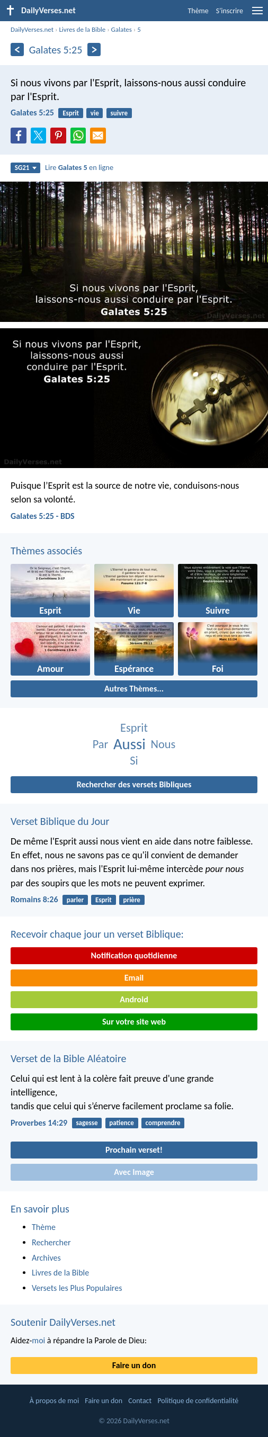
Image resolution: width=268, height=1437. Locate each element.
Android (134, 999)
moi (38, 1340)
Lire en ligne (79, 167)
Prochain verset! (134, 1150)
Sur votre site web (134, 1022)
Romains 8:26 (34, 899)
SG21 (26, 168)
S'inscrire (229, 10)
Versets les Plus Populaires (77, 1288)
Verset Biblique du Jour (60, 821)
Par (101, 744)
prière (131, 900)
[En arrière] (17, 49)
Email (134, 978)
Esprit (70, 113)
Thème (197, 10)
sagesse (86, 1123)
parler (75, 900)
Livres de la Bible (82, 29)
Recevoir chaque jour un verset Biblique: (97, 934)
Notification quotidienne (134, 955)
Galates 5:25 (32, 112)
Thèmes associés (46, 550)
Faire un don (134, 1365)
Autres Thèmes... (134, 689)
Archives (46, 1258)
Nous (163, 744)
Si (134, 760)
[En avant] (94, 49)
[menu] (257, 14)
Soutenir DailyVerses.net (63, 1322)
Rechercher (51, 1242)
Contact (139, 1400)
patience (121, 1123)
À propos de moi (54, 1400)
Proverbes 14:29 (39, 1123)
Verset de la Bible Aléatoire (68, 1058)
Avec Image (134, 1172)
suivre (119, 113)
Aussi (129, 744)
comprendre (163, 1123)
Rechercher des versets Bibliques (134, 784)
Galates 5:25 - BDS (43, 516)
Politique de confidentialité (197, 1400)
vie (95, 113)
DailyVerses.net (32, 29)
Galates (121, 29)
